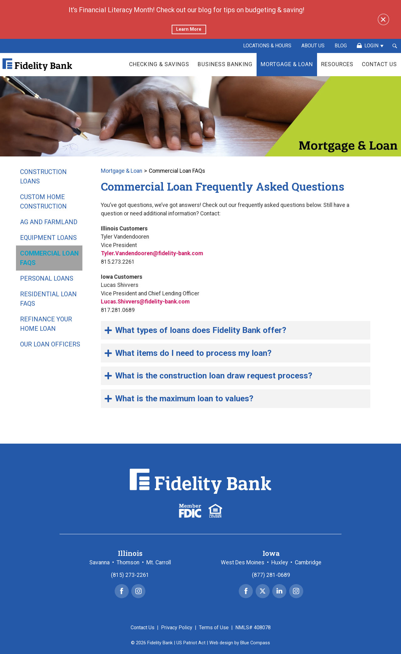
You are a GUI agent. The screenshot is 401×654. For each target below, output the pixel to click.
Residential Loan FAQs (48, 298)
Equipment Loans (48, 237)
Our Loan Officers (50, 344)
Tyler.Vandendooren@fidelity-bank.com (152, 253)
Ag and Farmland (48, 222)
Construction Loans (43, 176)
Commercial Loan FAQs (49, 258)
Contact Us (142, 627)
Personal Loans (46, 278)
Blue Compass (255, 643)
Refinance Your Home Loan (46, 323)
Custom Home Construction (43, 201)
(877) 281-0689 (271, 575)
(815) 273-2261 (130, 575)
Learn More (188, 29)
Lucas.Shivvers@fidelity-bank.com (145, 301)
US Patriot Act (191, 643)
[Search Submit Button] (394, 46)
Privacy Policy (176, 627)
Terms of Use (214, 627)
